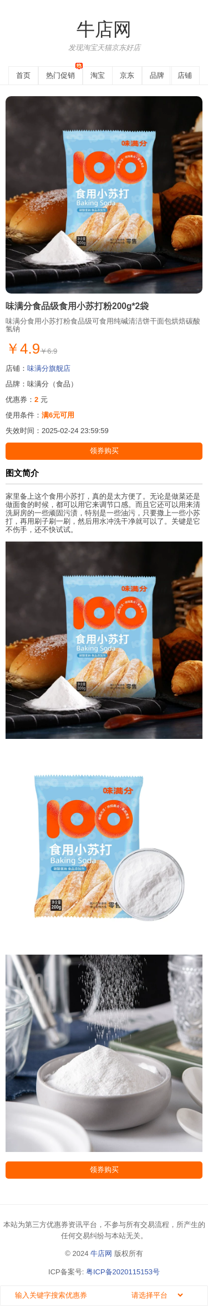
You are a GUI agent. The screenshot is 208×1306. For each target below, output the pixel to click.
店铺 (184, 75)
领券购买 (104, 450)
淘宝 (97, 75)
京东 (127, 75)
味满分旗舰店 (48, 368)
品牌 (157, 75)
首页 (23, 75)
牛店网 (104, 29)
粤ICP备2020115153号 (123, 1272)
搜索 (198, 1296)
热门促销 (60, 75)
